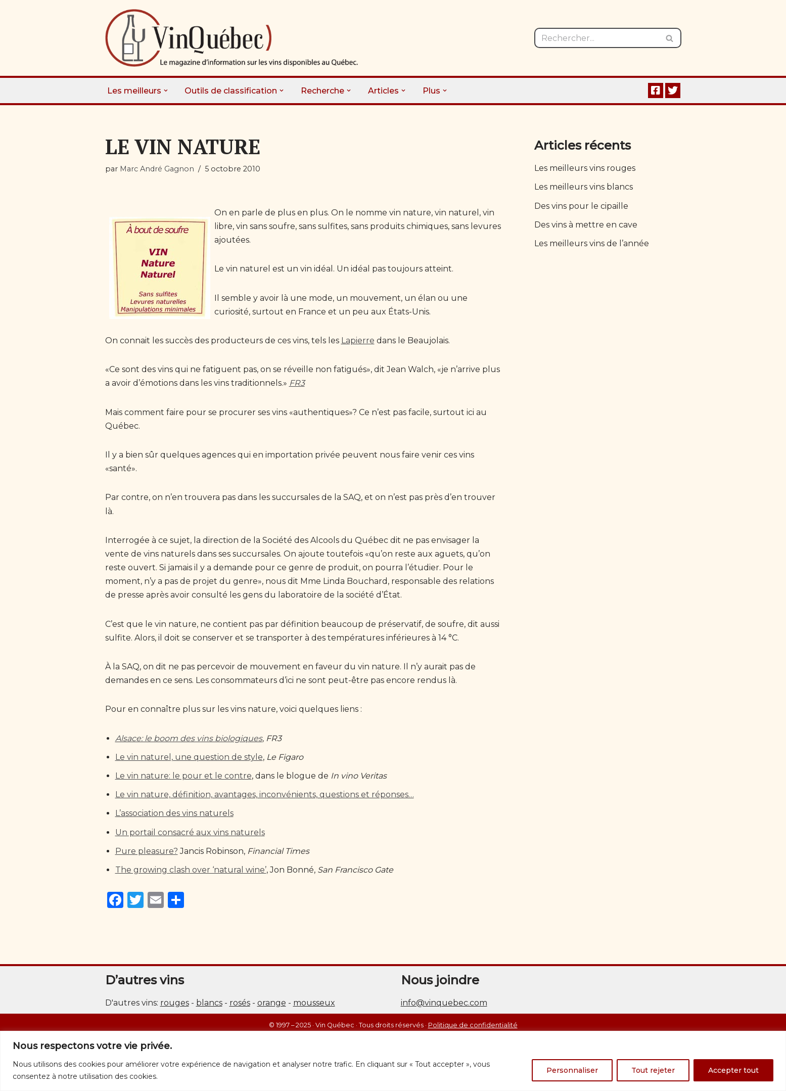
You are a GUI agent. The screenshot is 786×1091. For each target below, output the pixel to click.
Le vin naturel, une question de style (189, 757)
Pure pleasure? (146, 851)
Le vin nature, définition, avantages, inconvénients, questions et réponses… (264, 794)
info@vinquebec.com (444, 1003)
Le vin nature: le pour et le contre (183, 776)
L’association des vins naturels (174, 813)
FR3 (297, 383)
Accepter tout (733, 1070)
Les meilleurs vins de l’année (591, 243)
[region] (393, 1061)
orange (271, 1003)
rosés (239, 1003)
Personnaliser (572, 1070)
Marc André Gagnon (157, 168)
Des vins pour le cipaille (581, 206)
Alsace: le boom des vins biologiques (188, 738)
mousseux (314, 1003)
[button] (166, 90)
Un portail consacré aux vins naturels (190, 832)
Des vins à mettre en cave (585, 225)
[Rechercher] (596, 38)
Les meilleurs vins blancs (583, 187)
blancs (209, 1003)
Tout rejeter (653, 1070)
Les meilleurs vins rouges (584, 168)
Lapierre (358, 340)
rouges (174, 1003)
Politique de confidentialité (473, 1025)
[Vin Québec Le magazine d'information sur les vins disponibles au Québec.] (231, 38)
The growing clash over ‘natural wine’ (190, 870)
